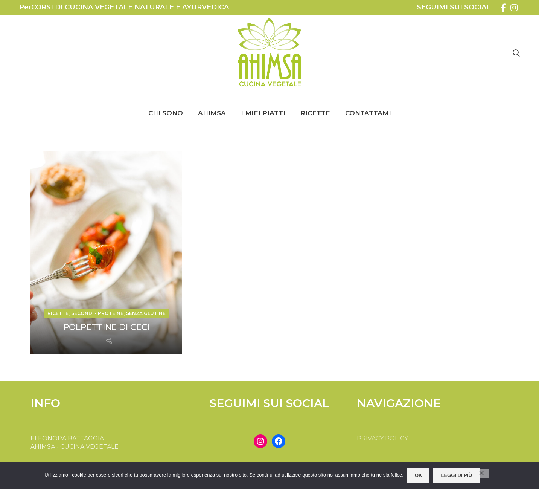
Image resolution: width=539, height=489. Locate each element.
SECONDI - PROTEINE (97, 313)
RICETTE (58, 313)
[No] (481, 473)
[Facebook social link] (503, 7)
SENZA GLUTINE (146, 313)
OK (418, 475)
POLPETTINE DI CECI (106, 327)
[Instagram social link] (514, 7)
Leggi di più (456, 475)
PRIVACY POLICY (382, 438)
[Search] (516, 52)
